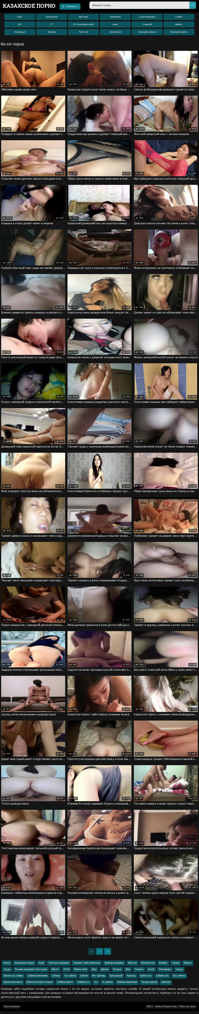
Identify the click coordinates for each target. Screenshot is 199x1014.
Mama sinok (80, 972)
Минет (179, 25)
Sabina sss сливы (13, 978)
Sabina (84, 978)
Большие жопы (178, 32)
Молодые (19, 32)
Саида (179, 972)
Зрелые (51, 32)
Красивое (115, 17)
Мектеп (132, 966)
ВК (19, 25)
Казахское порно (24, 966)
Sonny (7, 966)
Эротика (83, 17)
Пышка (117, 972)
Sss (96, 985)
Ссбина (56, 978)
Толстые (83, 32)
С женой (147, 25)
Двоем (105, 972)
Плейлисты (72, 6)
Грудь (7, 972)
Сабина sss (162, 978)
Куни (41, 966)
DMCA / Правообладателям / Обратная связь (171, 1009)
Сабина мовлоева (127, 985)
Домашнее (52, 17)
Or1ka (66, 972)
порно (30, 6)
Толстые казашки (58, 966)
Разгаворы (165, 972)
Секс (19, 17)
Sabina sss (146, 978)
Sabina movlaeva (13, 985)
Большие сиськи (147, 32)
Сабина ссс (83, 985)
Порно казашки (11, 1009)
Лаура (175, 966)
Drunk (151, 972)
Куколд (131, 978)
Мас (128, 972)
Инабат (163, 966)
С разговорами (147, 17)
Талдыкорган (149, 985)
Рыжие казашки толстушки (31, 972)
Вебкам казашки (114, 966)
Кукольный (116, 978)
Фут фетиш (98, 978)
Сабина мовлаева (37, 978)
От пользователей (83, 25)
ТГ (51, 25)
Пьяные (139, 972)
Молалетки (148, 966)
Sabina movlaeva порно (40, 985)
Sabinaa (165, 985)
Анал (115, 25)
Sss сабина (179, 978)
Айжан (188, 966)
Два (94, 972)
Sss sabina (70, 978)
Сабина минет (65, 985)
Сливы (179, 17)
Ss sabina (107, 985)
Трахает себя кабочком (86, 966)
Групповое (115, 32)
